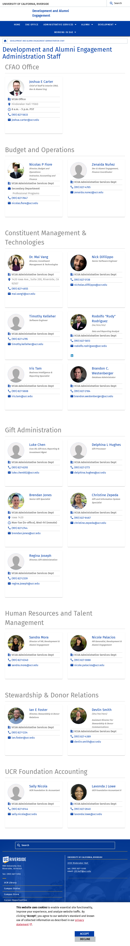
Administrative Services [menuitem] (58, 24)
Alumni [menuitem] (85, 24)
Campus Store (11, 894)
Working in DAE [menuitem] (63, 32)
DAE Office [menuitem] (31, 24)
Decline (85, 939)
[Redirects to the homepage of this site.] (5, 41)
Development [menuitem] (106, 24)
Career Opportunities (15, 900)
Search (118, 3)
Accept (84, 933)
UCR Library (10, 883)
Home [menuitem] (17, 24)
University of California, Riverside (25, 3)
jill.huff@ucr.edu (82, 871)
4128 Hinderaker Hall (78, 863)
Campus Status (12, 888)
